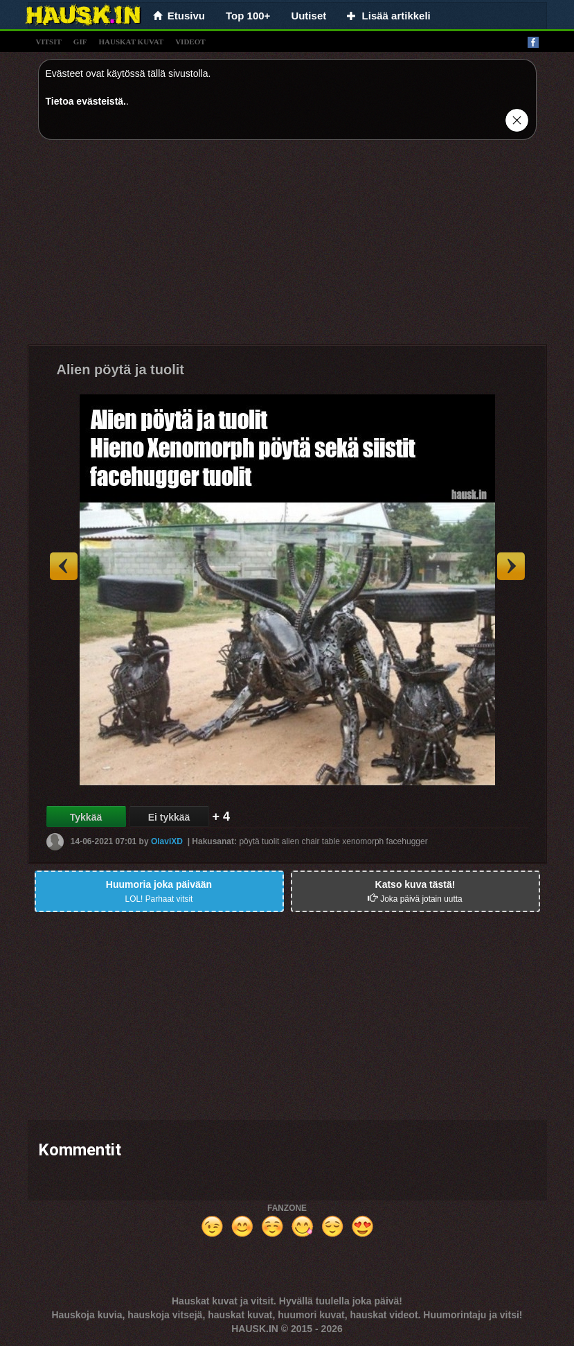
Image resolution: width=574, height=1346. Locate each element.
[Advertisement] (287, 247)
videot (190, 41)
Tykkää (86, 817)
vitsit (49, 41)
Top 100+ (248, 15)
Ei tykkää (169, 817)
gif (80, 41)
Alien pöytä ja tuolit (120, 369)
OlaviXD (167, 841)
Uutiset (308, 15)
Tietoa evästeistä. (86, 101)
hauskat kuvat (130, 41)
